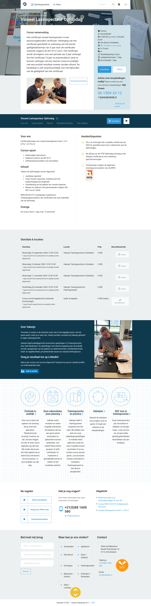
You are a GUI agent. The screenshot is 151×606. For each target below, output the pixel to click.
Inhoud (49, 123)
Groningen (68, 566)
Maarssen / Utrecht (68, 575)
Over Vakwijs (82, 123)
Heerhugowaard (86, 566)
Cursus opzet (37, 123)
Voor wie (24, 123)
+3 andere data (115, 46)
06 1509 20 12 (110, 93)
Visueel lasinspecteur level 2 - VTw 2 (113, 510)
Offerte (120, 69)
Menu (57, 4)
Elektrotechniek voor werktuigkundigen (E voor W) (110, 499)
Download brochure (79, 81)
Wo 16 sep (105, 45)
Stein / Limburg (67, 586)
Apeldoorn (85, 546)
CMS (93, 603)
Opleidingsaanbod (40, 4)
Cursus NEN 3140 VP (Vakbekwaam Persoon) (113, 505)
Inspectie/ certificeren (38, 15)
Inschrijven (104, 69)
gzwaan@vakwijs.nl (108, 97)
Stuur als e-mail (119, 105)
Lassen (24, 15)
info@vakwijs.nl (73, 516)
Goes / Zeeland (84, 556)
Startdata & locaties (65, 123)
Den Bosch (68, 555)
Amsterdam (69, 546)
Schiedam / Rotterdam (85, 575)
